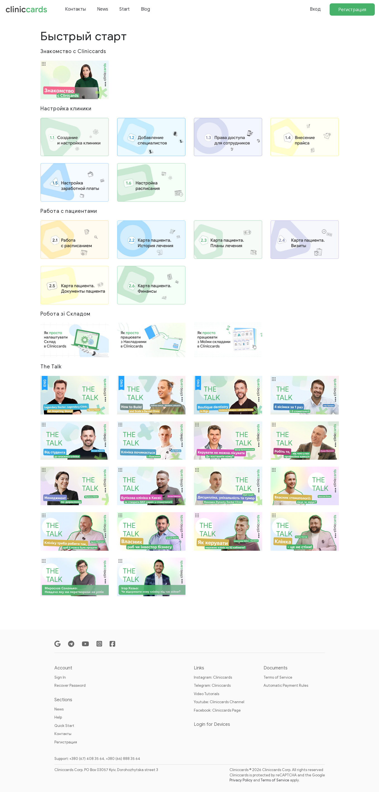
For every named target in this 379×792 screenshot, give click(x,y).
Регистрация (352, 9)
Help (58, 717)
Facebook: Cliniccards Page (217, 710)
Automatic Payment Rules (286, 685)
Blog (145, 9)
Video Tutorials (206, 693)
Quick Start (64, 725)
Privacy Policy (241, 780)
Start (124, 9)
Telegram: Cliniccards (212, 685)
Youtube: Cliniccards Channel (219, 702)
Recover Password (70, 685)
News (102, 9)
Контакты (75, 9)
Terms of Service (278, 677)
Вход (315, 9)
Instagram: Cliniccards (213, 677)
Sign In (60, 677)
